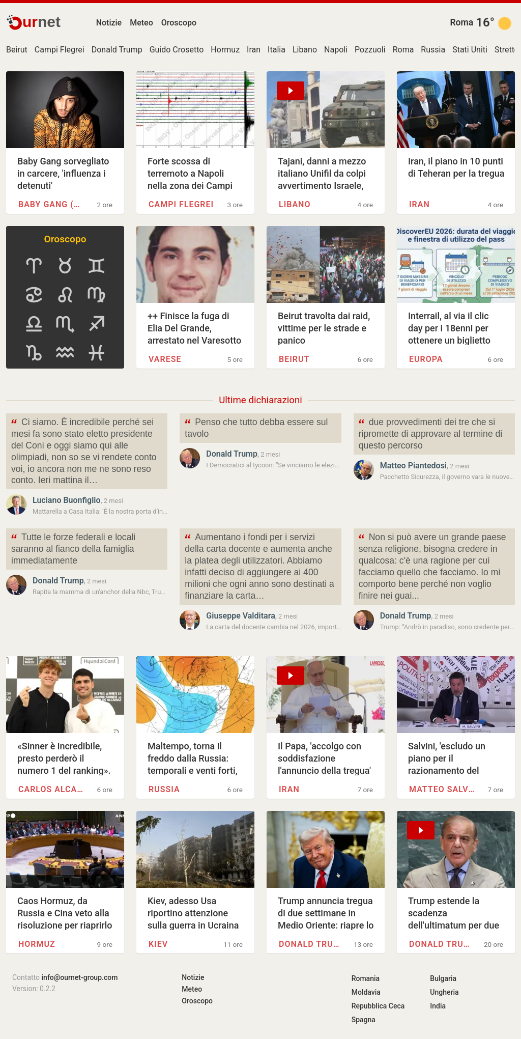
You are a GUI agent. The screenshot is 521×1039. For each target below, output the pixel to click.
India (438, 1006)
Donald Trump (117, 49)
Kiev (158, 944)
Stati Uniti (469, 49)
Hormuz (225, 49)
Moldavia (366, 992)
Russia (433, 49)
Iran (253, 49)
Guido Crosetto (177, 49)
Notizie (109, 22)
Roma (461, 22)
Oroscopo (178, 22)
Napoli (336, 49)
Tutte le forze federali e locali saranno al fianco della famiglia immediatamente (72, 548)
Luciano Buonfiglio (67, 500)
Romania (366, 978)
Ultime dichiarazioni (260, 400)
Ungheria (444, 992)
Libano (305, 49)
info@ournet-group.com (80, 977)
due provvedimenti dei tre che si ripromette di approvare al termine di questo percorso (430, 433)
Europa (426, 359)
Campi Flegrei (59, 49)
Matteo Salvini (442, 789)
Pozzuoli (370, 49)
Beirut (16, 49)
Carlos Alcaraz (51, 789)
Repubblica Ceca (378, 1006)
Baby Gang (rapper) (51, 204)
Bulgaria (443, 978)
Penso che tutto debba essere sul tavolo (256, 427)
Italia (276, 49)
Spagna (363, 1020)
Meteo (141, 22)
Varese (165, 359)
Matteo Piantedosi (413, 465)
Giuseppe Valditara (240, 616)
